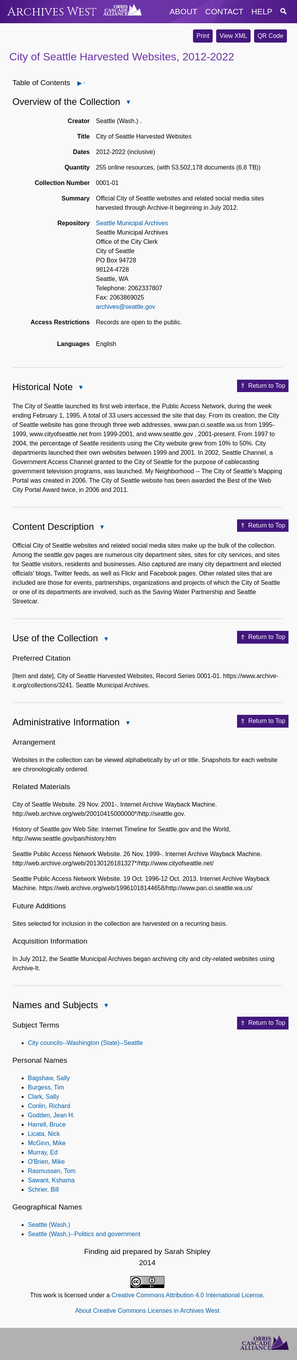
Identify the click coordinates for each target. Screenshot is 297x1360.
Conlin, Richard (49, 1106)
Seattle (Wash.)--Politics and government (84, 1234)
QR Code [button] (270, 36)
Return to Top (262, 386)
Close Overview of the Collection (128, 103)
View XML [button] (234, 36)
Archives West (52, 12)
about (184, 11)
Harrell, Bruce (47, 1124)
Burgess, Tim (46, 1087)
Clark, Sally (43, 1096)
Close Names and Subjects (105, 1006)
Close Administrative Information (127, 723)
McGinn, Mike (47, 1143)
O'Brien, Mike (46, 1161)
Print (202, 36)
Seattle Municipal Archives (132, 223)
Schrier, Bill (43, 1189)
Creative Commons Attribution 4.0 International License (187, 1295)
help (261, 11)
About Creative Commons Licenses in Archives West (147, 1310)
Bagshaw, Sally (49, 1078)
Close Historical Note (80, 388)
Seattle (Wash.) (49, 1224)
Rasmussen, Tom (51, 1171)
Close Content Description (101, 528)
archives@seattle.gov (125, 306)
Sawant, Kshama (51, 1180)
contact (224, 11)
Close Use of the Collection (105, 639)
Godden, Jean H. (51, 1115)
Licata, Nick (44, 1133)
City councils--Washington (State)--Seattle (85, 1043)
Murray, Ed (43, 1152)
